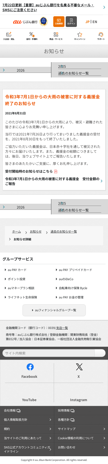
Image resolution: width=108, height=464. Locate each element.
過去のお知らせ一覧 (73, 73)
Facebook (29, 376)
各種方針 (66, 419)
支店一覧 (62, 328)
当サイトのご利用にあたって (23, 438)
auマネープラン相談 (21, 288)
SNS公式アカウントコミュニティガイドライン (27, 449)
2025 (62, 66)
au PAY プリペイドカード (75, 270)
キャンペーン (79, 39)
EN (94, 21)
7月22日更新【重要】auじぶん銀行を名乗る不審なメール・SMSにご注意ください (48, 7)
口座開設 (59, 23)
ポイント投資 (16, 279)
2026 (21, 70)
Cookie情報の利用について (76, 438)
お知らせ (36, 231)
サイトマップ (66, 429)
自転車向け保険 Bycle (73, 288)
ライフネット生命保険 (22, 297)
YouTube (29, 399)
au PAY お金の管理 (71, 297)
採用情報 (66, 410)
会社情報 (12, 410)
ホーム (16, 231)
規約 (7, 429)
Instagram (78, 399)
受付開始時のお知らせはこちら (31, 171)
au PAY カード (17, 270)
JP (87, 21)
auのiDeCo (66, 279)
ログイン (71, 23)
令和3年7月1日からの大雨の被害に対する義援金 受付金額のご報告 (52, 181)
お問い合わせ (66, 447)
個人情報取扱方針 (15, 419)
